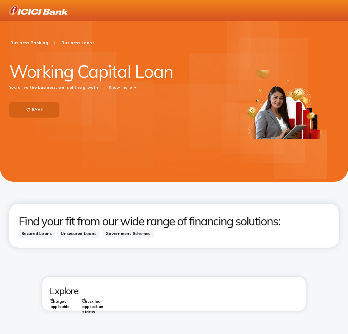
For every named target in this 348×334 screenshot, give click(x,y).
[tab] (36, 233)
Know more (120, 87)
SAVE (34, 109)
